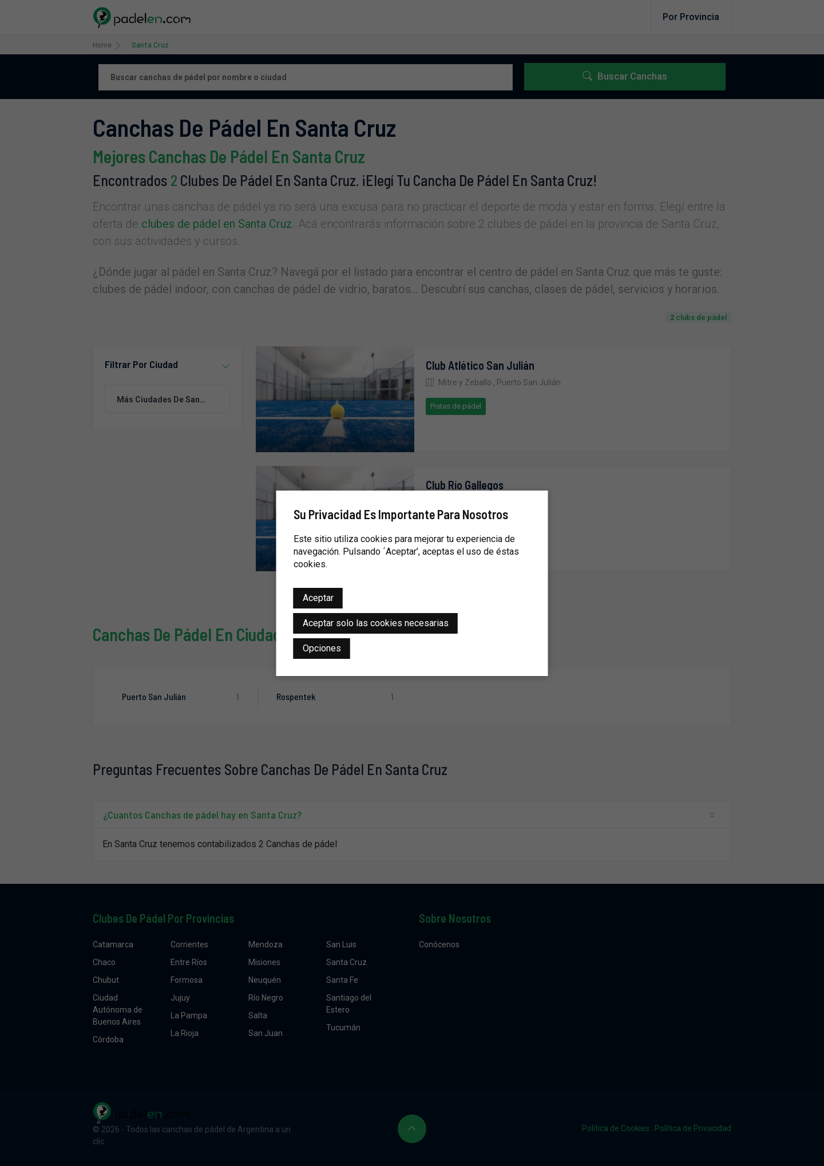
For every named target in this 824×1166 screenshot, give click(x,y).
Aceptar (318, 597)
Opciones (322, 648)
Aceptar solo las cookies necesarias (376, 623)
